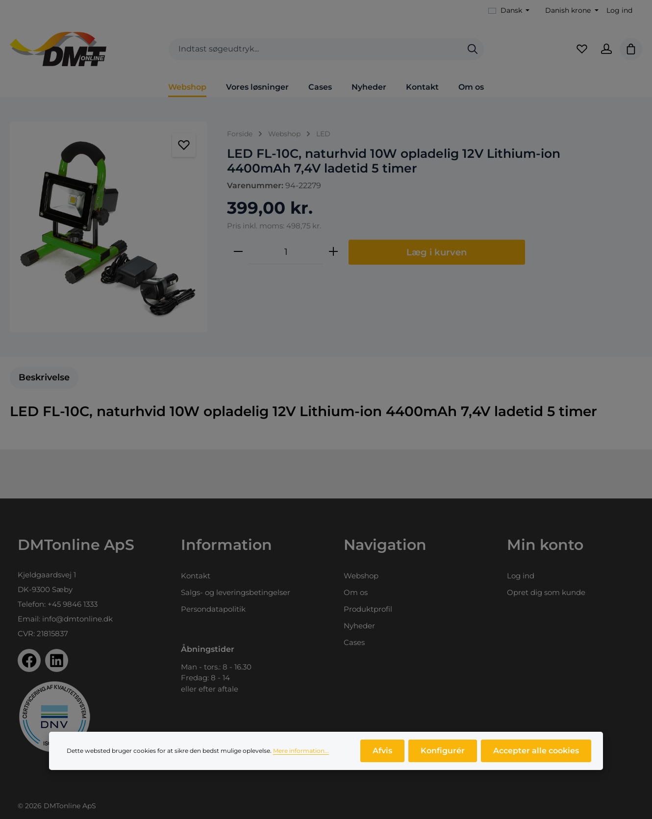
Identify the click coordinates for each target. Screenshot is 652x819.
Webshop (361, 575)
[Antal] (286, 252)
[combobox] (315, 49)
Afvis (382, 750)
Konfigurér (443, 750)
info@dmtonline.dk (77, 618)
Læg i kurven (436, 252)
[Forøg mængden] (333, 252)
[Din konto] (606, 49)
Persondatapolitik (213, 609)
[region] (108, 227)
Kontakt (195, 575)
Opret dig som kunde (546, 592)
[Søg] (472, 49)
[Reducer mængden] (238, 252)
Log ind (619, 10)
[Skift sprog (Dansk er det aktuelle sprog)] (509, 10)
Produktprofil (368, 609)
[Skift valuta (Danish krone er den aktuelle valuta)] (570, 10)
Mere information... (301, 750)
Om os (356, 592)
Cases (354, 642)
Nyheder (359, 625)
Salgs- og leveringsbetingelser (235, 592)
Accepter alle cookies (536, 750)
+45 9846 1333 (73, 604)
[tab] (44, 378)
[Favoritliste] (582, 49)
